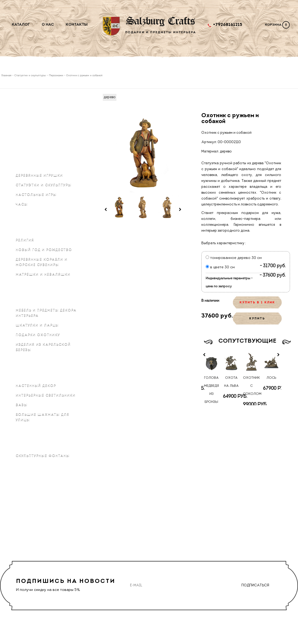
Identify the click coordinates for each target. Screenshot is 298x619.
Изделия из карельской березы (43, 347)
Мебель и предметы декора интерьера (46, 313)
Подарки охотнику (38, 335)
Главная (6, 75)
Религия (25, 240)
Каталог (21, 25)
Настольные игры (36, 194)
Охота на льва (231, 382)
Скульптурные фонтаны (43, 455)
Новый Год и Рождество (44, 249)
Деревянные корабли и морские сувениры (42, 262)
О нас (48, 25)
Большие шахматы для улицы (42, 417)
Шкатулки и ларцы (37, 325)
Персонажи (56, 75)
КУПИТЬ (257, 318)
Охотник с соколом (251, 386)
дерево (110, 97)
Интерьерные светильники (46, 395)
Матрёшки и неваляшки (43, 274)
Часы (22, 204)
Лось (271, 378)
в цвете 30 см (220, 267)
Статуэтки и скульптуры (30, 75)
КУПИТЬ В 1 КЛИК (257, 302)
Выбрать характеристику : (223, 243)
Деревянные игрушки (39, 175)
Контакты (77, 25)
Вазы (22, 405)
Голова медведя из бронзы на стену (211, 394)
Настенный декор (36, 385)
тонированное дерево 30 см (234, 258)
